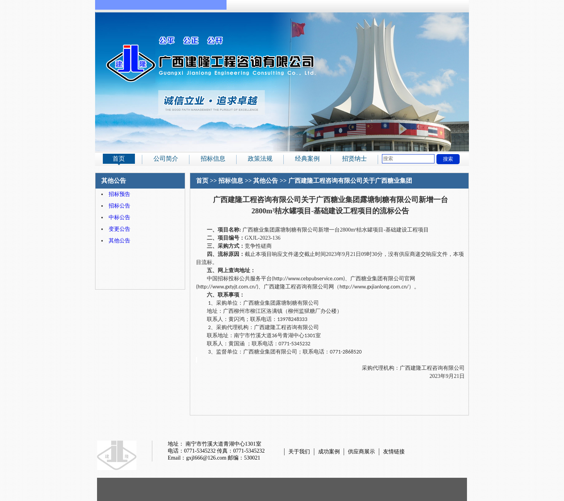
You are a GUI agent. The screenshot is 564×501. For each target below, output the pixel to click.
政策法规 (260, 158)
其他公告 (119, 241)
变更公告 (119, 229)
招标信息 (213, 158)
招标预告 (119, 194)
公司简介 (165, 158)
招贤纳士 (354, 158)
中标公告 (119, 217)
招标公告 (119, 206)
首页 (118, 158)
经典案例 (307, 158)
